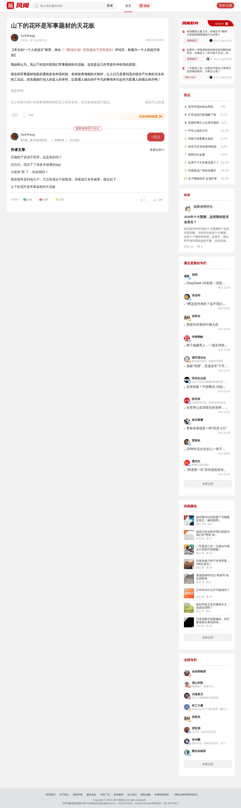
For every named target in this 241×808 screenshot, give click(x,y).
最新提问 (192, 40)
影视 (14, 115)
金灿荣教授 (199, 671)
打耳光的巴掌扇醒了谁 (202, 114)
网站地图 (145, 794)
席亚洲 (196, 728)
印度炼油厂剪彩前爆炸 (202, 170)
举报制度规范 (161, 794)
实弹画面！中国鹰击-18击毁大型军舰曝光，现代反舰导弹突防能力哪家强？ (207, 386)
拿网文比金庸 (196, 154)
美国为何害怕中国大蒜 (202, 324)
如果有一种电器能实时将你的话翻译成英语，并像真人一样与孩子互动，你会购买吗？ (209, 51)
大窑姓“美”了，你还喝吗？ (29, 172)
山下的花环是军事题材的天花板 (33, 186)
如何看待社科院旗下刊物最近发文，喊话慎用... (213, 518)
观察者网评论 (203, 206)
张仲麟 (196, 739)
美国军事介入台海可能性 (203, 122)
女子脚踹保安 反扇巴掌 (202, 178)
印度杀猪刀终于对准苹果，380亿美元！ (213, 562)
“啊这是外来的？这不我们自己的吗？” (207, 303)
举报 (31, 115)
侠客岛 (196, 316)
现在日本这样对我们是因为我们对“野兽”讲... (213, 533)
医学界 (196, 399)
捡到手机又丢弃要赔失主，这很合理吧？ (213, 606)
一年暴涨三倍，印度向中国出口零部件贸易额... (213, 548)
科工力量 (197, 705)
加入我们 (132, 794)
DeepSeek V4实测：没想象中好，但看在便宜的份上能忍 (207, 283)
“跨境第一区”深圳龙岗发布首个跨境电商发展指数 (207, 469)
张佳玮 (196, 295)
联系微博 (118, 794)
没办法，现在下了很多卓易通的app (36, 164)
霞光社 (196, 461)
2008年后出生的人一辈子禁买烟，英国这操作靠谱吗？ (207, 449)
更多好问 (219, 24)
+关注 (155, 137)
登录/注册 (225, 5)
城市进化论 (199, 357)
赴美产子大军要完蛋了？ (203, 162)
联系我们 (50, 794)
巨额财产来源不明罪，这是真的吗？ (36, 157)
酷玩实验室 (199, 751)
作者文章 (18, 150)
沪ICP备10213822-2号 (74, 803)
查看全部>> (157, 149)
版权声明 (78, 794)
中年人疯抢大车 (198, 130)
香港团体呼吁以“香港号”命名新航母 (212, 577)
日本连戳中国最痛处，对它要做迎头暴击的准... (213, 620)
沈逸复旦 (197, 694)
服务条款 (91, 794)
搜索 (110, 5)
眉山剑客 (197, 682)
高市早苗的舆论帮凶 (200, 106)
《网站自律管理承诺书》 (186, 794)
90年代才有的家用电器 (202, 146)
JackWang (27, 35)
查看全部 (207, 483)
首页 (128, 5)
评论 (188, 246)
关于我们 (64, 794)
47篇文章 (59, 140)
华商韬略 (197, 336)
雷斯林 (196, 440)
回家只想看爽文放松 (200, 138)
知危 (195, 274)
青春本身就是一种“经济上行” (206, 428)
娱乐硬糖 (197, 419)
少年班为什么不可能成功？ (213, 589)
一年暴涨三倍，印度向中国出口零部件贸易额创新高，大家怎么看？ (209, 70)
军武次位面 (199, 378)
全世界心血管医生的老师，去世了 (207, 407)
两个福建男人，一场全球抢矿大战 (207, 345)
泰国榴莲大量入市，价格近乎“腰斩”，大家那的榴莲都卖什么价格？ (209, 33)
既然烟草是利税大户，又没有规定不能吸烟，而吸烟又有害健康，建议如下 (63, 179)
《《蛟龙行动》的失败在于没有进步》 (88, 49)
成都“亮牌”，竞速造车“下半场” (207, 366)
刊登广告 (105, 794)
